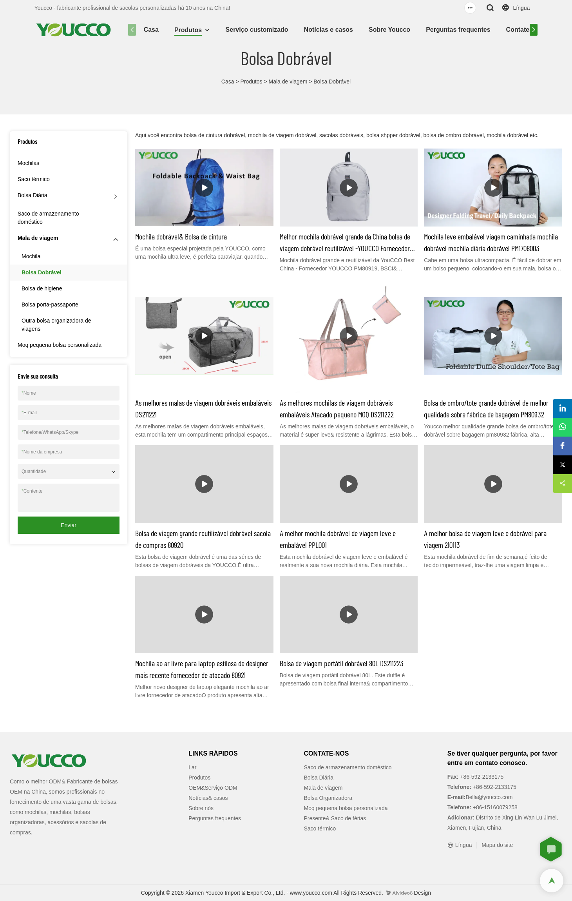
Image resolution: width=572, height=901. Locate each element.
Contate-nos (524, 29)
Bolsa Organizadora (328, 798)
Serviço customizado (257, 29)
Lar (192, 767)
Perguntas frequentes (458, 29)
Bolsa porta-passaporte (50, 304)
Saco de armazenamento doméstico (48, 217)
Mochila (31, 256)
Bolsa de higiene (42, 288)
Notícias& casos (208, 798)
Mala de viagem (287, 81)
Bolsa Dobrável (332, 81)
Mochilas (28, 163)
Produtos (188, 30)
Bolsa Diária (32, 195)
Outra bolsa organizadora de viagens (56, 324)
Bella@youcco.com (488, 797)
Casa (151, 29)
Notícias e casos (328, 29)
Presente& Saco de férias (335, 818)
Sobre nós (201, 808)
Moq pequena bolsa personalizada (59, 345)
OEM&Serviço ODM (212, 788)
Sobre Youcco (389, 29)
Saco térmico (34, 179)
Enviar (68, 525)
